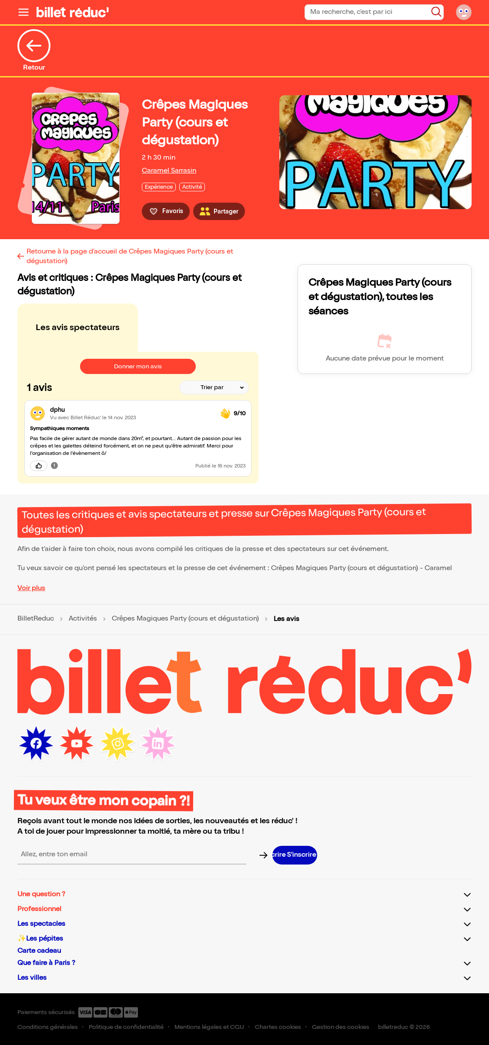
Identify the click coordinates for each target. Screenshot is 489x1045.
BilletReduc (35, 618)
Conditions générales (47, 1027)
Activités (83, 618)
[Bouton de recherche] (436, 12)
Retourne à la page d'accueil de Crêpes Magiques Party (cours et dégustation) (130, 256)
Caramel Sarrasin (169, 171)
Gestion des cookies (340, 1027)
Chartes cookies (278, 1027)
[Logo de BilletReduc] (73, 12)
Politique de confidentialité (126, 1027)
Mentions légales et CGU (209, 1027)
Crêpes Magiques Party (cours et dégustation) (185, 618)
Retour (33, 50)
